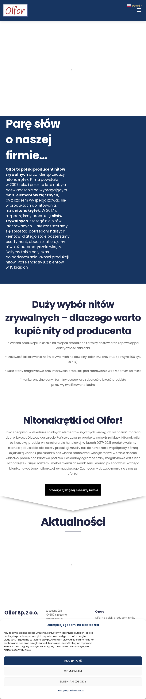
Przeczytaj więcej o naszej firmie (73, 490)
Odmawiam (73, 671)
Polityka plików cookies (71, 690)
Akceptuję (73, 661)
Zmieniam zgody (73, 681)
